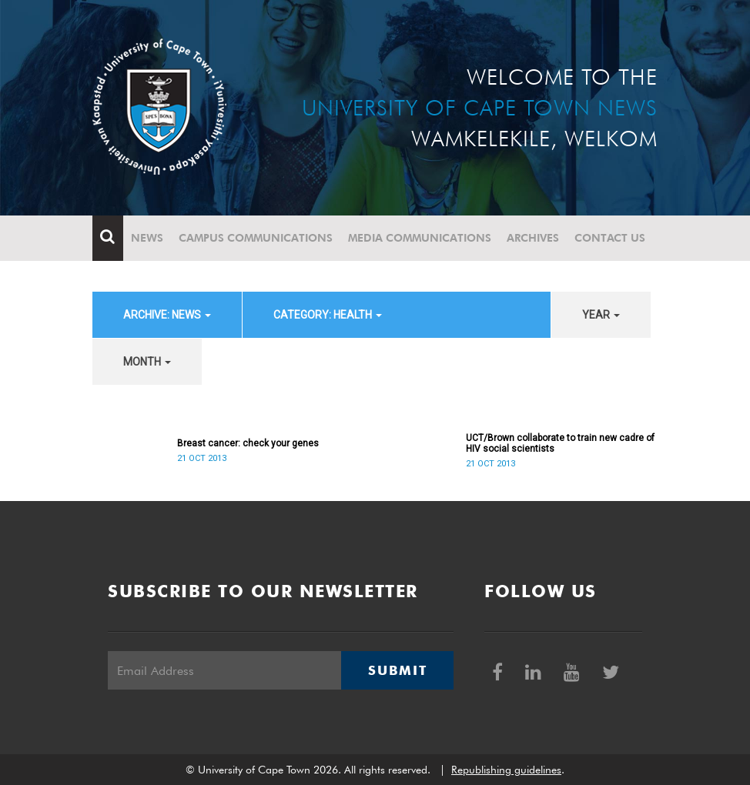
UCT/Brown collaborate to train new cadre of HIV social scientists (560, 443)
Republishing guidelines (506, 769)
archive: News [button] (167, 315)
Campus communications (256, 238)
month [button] (147, 362)
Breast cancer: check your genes (248, 443)
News (147, 238)
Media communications (419, 238)
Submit (397, 670)
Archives (533, 238)
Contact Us (609, 238)
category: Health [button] (327, 315)
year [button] (601, 315)
